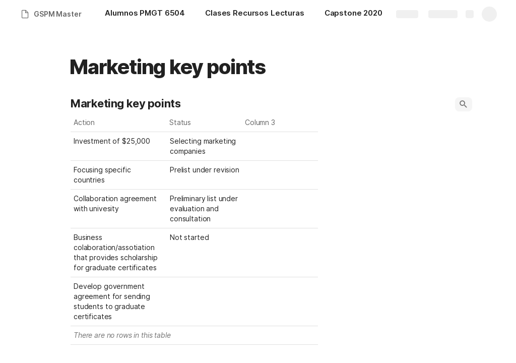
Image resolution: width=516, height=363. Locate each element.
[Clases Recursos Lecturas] (254, 14)
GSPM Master (57, 14)
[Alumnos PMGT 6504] (145, 14)
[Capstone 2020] (353, 14)
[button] (463, 104)
